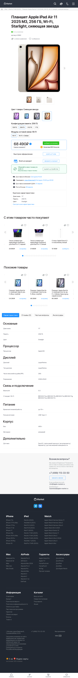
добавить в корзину (51, 143)
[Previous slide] (5, 232)
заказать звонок (57, 478)
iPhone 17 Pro (10, 525)
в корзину (23, 249)
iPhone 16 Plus (10, 541)
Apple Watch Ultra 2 (50, 535)
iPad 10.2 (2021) (29, 525)
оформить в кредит (51, 161)
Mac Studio (9, 568)
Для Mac (59, 566)
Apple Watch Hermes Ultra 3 (53, 525)
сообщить (65, 249)
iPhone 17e (9, 520)
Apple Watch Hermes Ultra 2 (53, 523)
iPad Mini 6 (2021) (30, 523)
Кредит (8, 599)
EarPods (23, 581)
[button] (30, 675)
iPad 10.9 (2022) (29, 528)
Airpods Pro (24, 568)
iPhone (9, 516)
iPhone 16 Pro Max (12, 535)
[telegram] (36, 506)
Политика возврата (12, 601)
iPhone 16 (9, 543)
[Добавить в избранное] (34, 39)
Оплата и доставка (12, 607)
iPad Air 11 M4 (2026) (31, 535)
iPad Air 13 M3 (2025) (31, 538)
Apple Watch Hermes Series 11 (54, 520)
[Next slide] (64, 68)
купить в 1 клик (51, 154)
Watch (47, 516)
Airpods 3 (24, 574)
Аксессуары (63, 554)
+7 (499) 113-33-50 (59, 472)
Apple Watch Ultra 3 (50, 541)
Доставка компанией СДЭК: (25, 184)
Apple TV (42, 561)
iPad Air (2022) (29, 520)
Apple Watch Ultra (50, 543)
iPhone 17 (9, 530)
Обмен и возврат (12, 614)
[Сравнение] (22, 225)
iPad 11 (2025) (28, 530)
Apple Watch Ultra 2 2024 (52, 538)
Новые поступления (40, 599)
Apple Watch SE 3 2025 (52, 528)
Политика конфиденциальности (17, 604)
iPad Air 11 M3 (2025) (31, 533)
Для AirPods (60, 558)
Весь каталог (38, 596)
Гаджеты (44, 554)
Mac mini (9, 566)
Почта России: (20, 187)
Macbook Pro (10, 558)
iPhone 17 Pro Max (12, 523)
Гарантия (9, 612)
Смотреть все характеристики (23, 204)
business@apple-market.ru (58, 488)
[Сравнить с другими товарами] (19, 39)
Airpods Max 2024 (27, 563)
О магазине (10, 596)
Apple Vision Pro (44, 558)
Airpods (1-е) (25, 579)
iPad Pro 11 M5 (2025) (31, 543)
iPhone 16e (9, 533)
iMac (7, 563)
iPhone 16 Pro (10, 538)
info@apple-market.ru (57, 484)
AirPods (25, 554)
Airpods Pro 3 (25, 558)
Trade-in (9, 619)
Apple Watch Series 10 (51, 530)
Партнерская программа (14, 609)
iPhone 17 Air (10, 528)
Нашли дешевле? (19, 147)
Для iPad (59, 563)
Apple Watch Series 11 (51, 533)
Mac (8, 554)
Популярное (38, 601)
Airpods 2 (24, 576)
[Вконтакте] (40, 506)
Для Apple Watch (61, 568)
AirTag (41, 568)
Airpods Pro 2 (25, 566)
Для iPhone (59, 561)
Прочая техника (44, 571)
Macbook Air (10, 561)
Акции (36, 604)
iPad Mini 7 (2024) (30, 541)
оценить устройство (51, 169)
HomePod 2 (43, 566)
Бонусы (8, 617)
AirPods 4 (24, 561)
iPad (26, 516)
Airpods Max (25, 571)
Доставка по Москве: (23, 177)
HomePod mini (43, 563)
